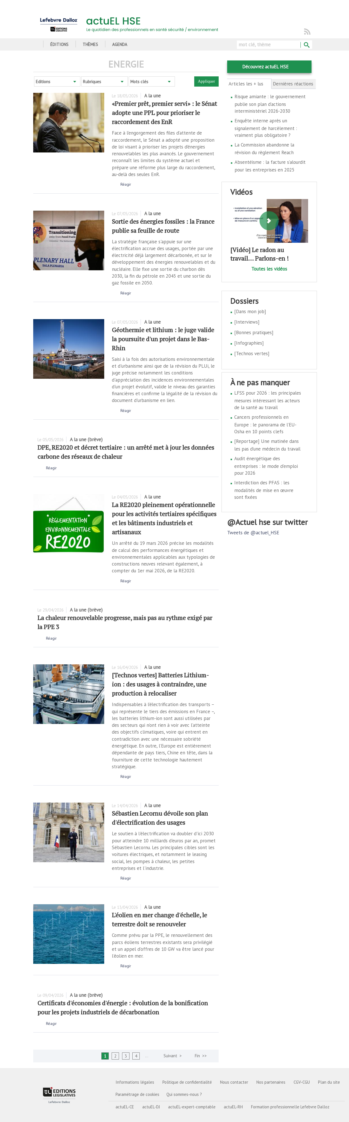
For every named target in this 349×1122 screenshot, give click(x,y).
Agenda (119, 44)
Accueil (35, 44)
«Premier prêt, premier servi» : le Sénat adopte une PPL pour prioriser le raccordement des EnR (164, 112)
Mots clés (139, 81)
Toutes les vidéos (269, 269)
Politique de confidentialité (187, 1082)
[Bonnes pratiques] (253, 332)
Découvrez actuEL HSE (265, 67)
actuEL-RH (233, 1107)
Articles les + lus (249, 83)
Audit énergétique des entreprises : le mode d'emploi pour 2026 (266, 465)
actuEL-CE (125, 1107)
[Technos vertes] (251, 353)
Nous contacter (234, 1082)
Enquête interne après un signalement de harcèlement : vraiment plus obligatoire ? (266, 128)
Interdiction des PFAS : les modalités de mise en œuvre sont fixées (263, 490)
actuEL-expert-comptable (192, 1107)
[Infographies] (249, 343)
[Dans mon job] (250, 311)
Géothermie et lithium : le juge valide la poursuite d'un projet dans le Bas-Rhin (163, 339)
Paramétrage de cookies (137, 1094)
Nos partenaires (270, 1082)
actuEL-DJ (151, 1107)
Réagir (125, 184)
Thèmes (90, 44)
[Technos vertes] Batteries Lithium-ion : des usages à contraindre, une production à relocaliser (160, 684)
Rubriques (92, 81)
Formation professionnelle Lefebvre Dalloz (290, 1107)
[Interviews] (247, 322)
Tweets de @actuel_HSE (253, 532)
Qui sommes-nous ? (184, 1094)
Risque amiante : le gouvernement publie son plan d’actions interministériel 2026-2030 (270, 103)
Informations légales (135, 1082)
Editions (43, 81)
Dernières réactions (293, 84)
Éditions (59, 44)
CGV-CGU (302, 1082)
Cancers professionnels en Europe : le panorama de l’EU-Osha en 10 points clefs (265, 424)
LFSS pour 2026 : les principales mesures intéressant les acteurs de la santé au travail (267, 400)
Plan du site (329, 1082)
